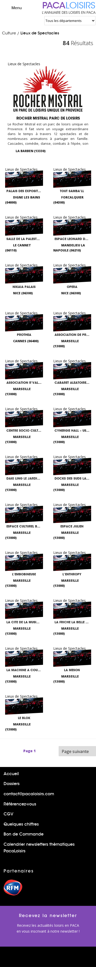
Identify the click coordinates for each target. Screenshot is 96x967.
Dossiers (11, 783)
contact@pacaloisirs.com (29, 794)
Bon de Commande (24, 834)
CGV (8, 814)
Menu (12, 7)
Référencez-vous (20, 804)
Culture (9, 33)
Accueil (11, 773)
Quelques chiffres (21, 824)
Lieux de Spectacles (39, 33)
